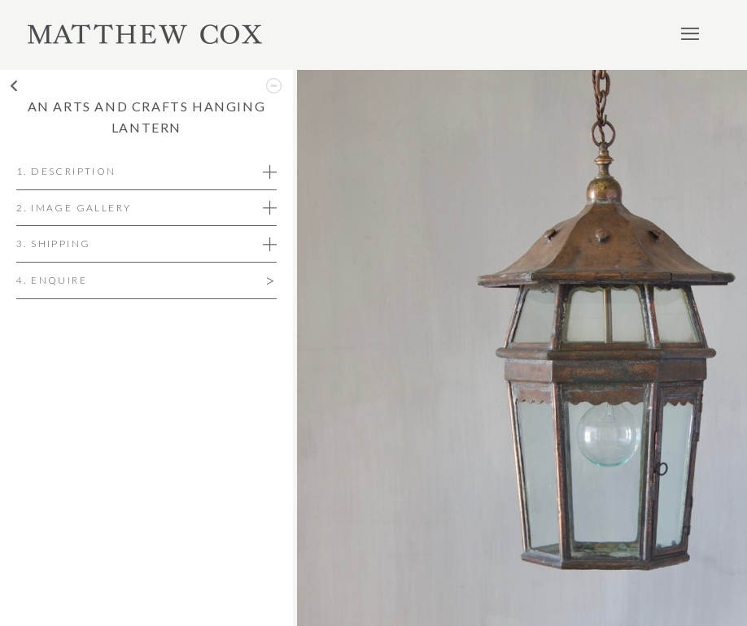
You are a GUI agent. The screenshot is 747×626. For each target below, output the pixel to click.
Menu (690, 33)
